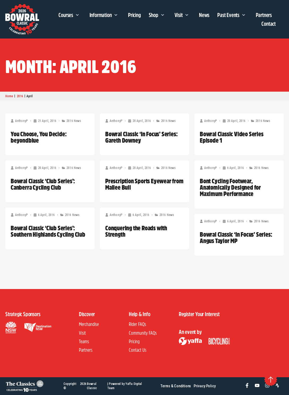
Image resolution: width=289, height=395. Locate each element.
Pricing (134, 15)
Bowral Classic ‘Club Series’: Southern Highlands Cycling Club (48, 231)
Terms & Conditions (175, 386)
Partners (264, 15)
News (204, 15)
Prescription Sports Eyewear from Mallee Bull (144, 184)
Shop (158, 15)
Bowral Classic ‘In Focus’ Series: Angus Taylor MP (236, 237)
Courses (69, 15)
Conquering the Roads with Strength (136, 231)
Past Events (232, 15)
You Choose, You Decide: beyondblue (38, 137)
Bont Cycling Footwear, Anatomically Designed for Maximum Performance (230, 187)
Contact (268, 24)
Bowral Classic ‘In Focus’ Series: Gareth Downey (141, 137)
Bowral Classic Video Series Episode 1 (232, 137)
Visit (183, 15)
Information (105, 15)
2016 (20, 96)
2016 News (73, 121)
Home (9, 96)
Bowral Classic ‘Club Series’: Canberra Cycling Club (43, 184)
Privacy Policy (205, 386)
